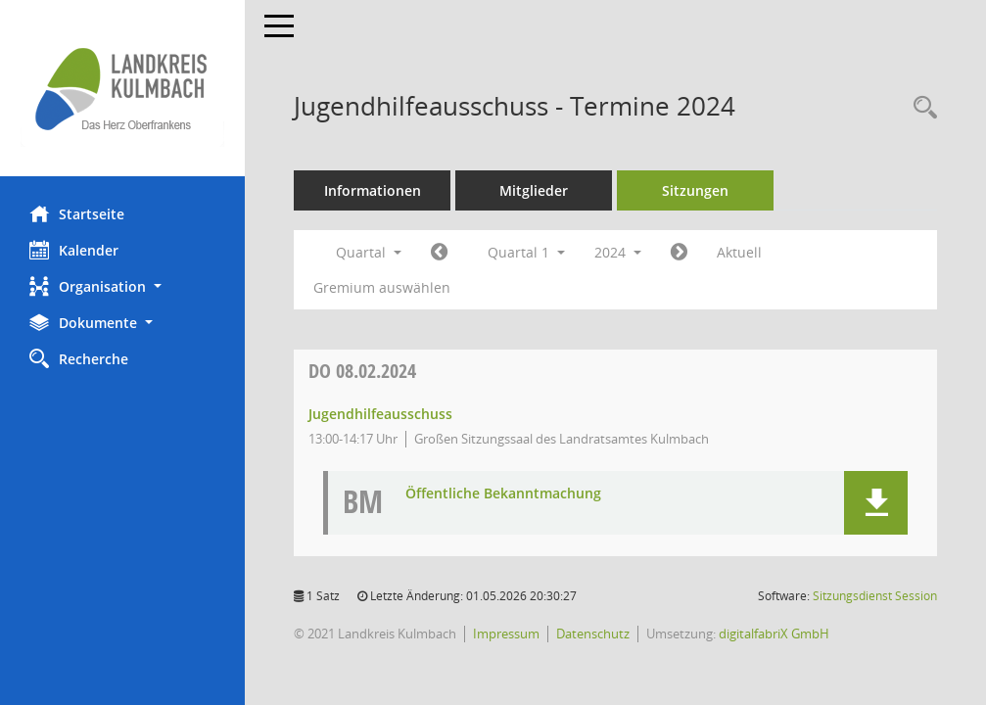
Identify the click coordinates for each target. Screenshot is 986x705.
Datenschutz (593, 633)
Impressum (506, 633)
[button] (122, 286)
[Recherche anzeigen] (920, 108)
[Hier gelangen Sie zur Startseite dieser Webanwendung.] (122, 88)
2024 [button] (617, 252)
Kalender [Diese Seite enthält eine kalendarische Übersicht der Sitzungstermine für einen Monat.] (73, 249)
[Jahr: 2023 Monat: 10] (439, 252)
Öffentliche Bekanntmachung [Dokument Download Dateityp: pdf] (503, 494)
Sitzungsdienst (875, 596)
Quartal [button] (368, 252)
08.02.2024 (362, 370)
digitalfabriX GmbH (774, 633)
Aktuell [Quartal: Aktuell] (739, 252)
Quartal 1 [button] (526, 252)
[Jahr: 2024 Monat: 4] (679, 252)
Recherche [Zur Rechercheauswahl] (78, 358)
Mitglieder (533, 190)
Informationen (372, 190)
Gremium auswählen (381, 287)
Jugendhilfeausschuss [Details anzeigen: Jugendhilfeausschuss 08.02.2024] (380, 413)
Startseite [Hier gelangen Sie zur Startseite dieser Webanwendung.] (76, 213)
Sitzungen (695, 190)
